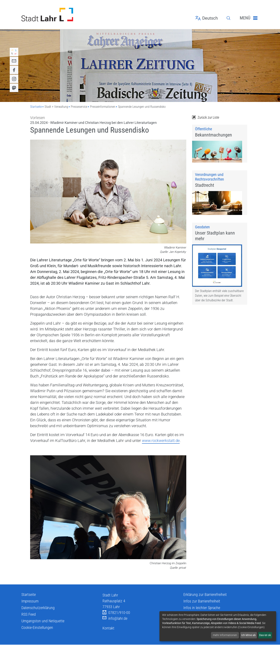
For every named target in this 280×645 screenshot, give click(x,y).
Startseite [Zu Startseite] (36, 107)
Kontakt (108, 628)
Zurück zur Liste (205, 117)
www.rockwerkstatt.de (161, 440)
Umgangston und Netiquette (42, 621)
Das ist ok (265, 635)
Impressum (29, 601)
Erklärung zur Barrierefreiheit (205, 594)
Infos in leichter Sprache (201, 607)
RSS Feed (28, 614)
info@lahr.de (114, 618)
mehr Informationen (225, 635)
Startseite (28, 594)
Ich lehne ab (248, 635)
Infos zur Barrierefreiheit (201, 601)
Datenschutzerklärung (38, 607)
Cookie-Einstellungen (37, 627)
